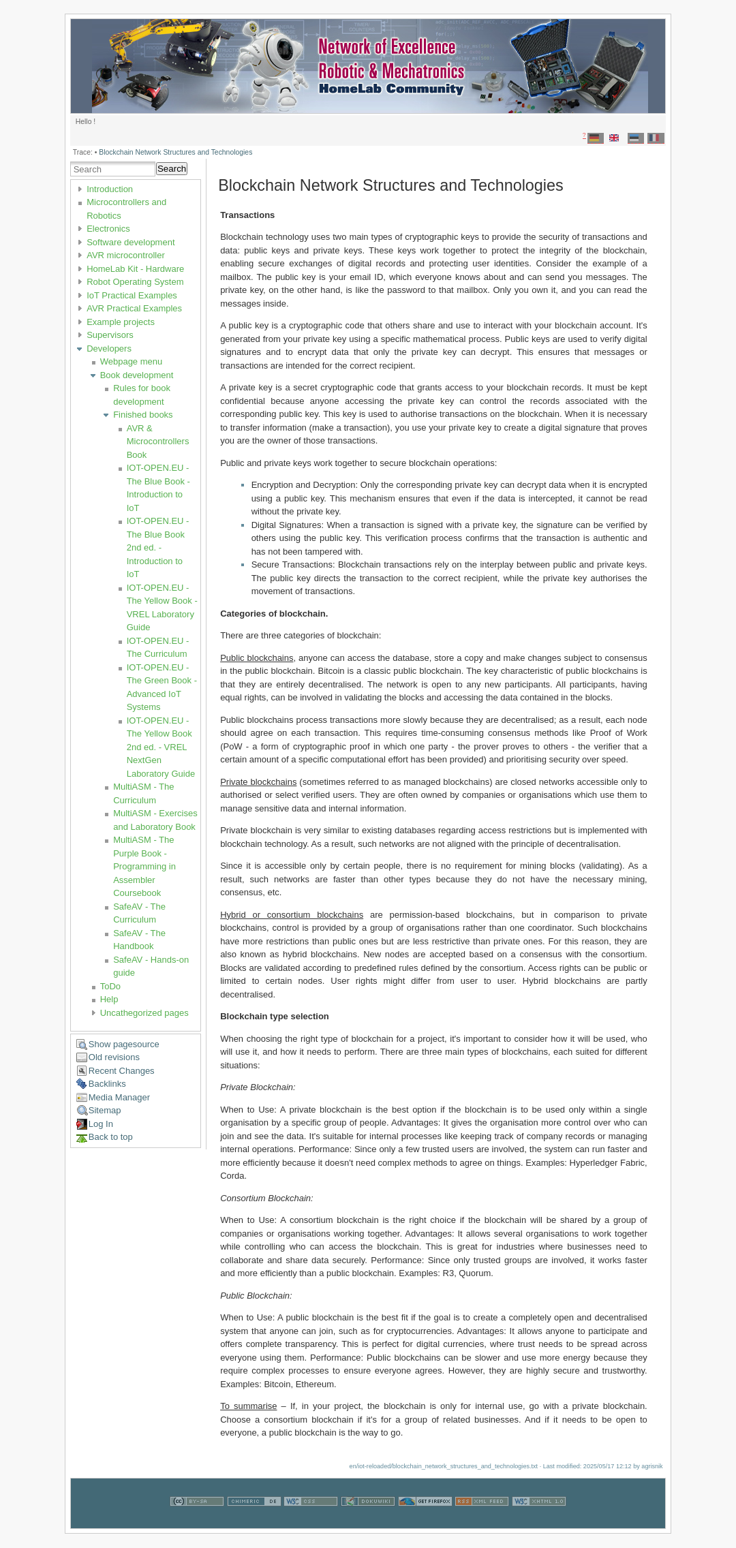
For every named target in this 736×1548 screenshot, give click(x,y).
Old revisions (114, 1057)
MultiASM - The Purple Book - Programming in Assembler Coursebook (144, 866)
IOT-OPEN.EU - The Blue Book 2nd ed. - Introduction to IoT (158, 547)
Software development (130, 242)
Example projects (121, 322)
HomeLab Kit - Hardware (135, 269)
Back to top (111, 1137)
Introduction (110, 189)
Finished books (142, 414)
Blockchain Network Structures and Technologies (175, 152)
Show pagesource (124, 1044)
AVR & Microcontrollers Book (158, 441)
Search (171, 169)
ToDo (110, 986)
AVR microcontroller (126, 255)
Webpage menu (131, 361)
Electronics (108, 228)
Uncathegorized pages (144, 1013)
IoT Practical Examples (132, 295)
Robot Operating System (135, 282)
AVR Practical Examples (134, 308)
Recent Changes (122, 1071)
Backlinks (107, 1084)
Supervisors (110, 335)
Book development (137, 375)
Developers (109, 348)
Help (109, 999)
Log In (101, 1124)
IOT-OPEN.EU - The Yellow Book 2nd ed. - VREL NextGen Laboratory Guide (161, 747)
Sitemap (105, 1110)
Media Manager (119, 1097)
